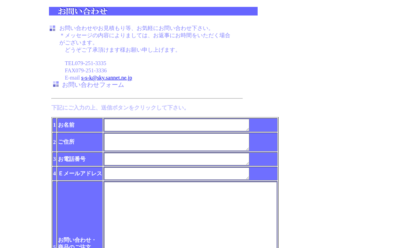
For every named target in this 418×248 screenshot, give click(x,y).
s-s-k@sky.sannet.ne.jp (106, 78)
